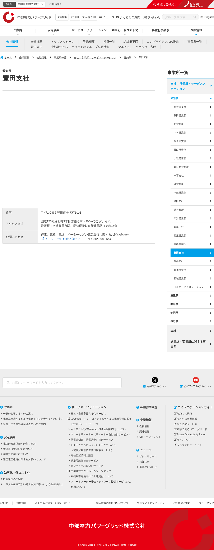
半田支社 (179, 201)
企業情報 (24, 57)
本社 (173, 331)
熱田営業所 (180, 115)
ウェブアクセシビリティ (151, 502)
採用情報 (22, 502)
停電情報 (62, 17)
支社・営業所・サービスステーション (95, 57)
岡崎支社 (179, 226)
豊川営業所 (180, 269)
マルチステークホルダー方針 (137, 47)
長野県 (174, 321)
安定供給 (53, 30)
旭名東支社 (180, 141)
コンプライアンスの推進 (163, 41)
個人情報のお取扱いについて (112, 502)
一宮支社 (179, 175)
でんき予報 (89, 17)
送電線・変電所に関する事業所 (188, 344)
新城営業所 (180, 278)
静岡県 (174, 312)
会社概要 (36, 41)
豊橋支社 (179, 261)
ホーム (8, 57)
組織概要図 (131, 41)
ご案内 (17, 30)
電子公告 (36, 47)
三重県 (174, 295)
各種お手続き (160, 30)
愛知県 (127, 57)
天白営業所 (180, 149)
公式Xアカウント (157, 386)
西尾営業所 (180, 235)
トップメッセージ (62, 41)
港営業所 (179, 183)
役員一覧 (109, 41)
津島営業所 (180, 192)
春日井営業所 (181, 166)
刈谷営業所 (180, 244)
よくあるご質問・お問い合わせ (140, 17)
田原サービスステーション (189, 287)
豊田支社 (179, 252)
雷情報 (75, 17)
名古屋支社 (180, 106)
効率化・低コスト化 (125, 30)
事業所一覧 (194, 41)
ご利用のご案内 (182, 502)
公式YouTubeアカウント (197, 386)
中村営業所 (180, 132)
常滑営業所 (180, 218)
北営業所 (179, 123)
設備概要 (89, 41)
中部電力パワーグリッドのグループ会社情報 (80, 47)
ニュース (109, 17)
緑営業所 (179, 209)
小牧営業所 (180, 158)
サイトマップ (206, 502)
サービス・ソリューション (89, 30)
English (209, 17)
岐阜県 (174, 304)
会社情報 (12, 41)
